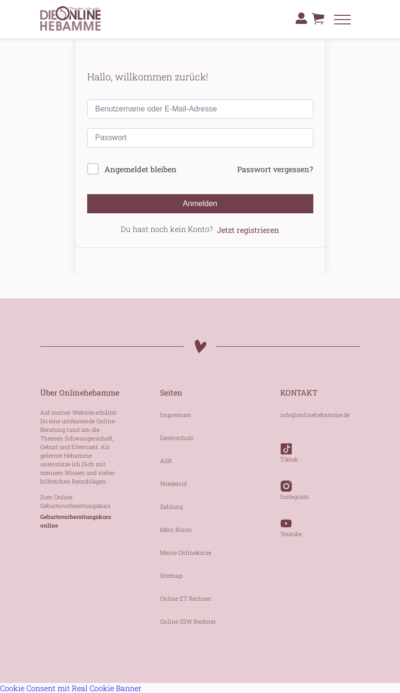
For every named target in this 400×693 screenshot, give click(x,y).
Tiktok (289, 448)
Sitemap (171, 575)
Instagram (294, 485)
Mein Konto (176, 529)
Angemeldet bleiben (140, 169)
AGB (166, 460)
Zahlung (171, 506)
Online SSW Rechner (188, 621)
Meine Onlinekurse (185, 552)
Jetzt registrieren (248, 230)
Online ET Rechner (185, 598)
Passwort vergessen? (275, 169)
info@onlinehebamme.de (315, 414)
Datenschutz (177, 437)
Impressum (175, 414)
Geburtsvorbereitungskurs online (75, 521)
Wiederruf (173, 483)
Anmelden (200, 203)
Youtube (291, 523)
